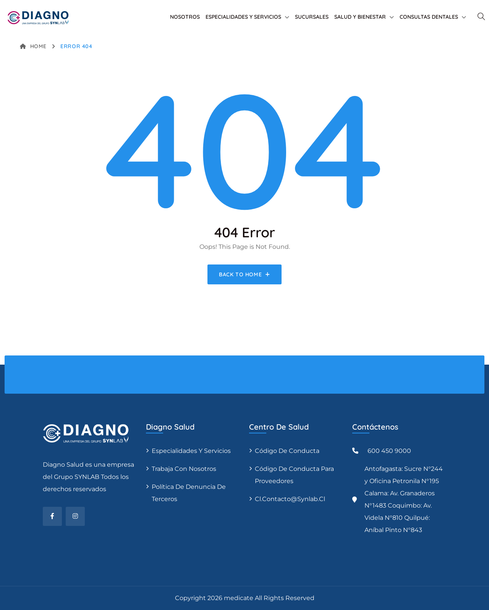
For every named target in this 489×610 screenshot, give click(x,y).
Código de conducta (287, 450)
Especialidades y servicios (191, 450)
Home (33, 46)
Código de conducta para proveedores (294, 475)
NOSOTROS (185, 16)
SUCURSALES (312, 16)
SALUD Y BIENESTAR (360, 16)
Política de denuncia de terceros (189, 493)
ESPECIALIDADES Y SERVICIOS (243, 16)
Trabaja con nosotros (184, 468)
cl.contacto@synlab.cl (290, 499)
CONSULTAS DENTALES (429, 16)
